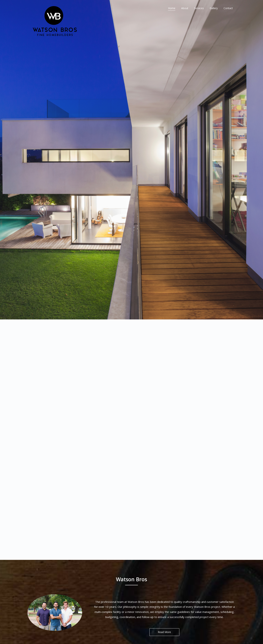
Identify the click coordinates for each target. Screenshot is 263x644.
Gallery (214, 8)
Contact (228, 8)
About (184, 8)
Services (199, 8)
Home (171, 8)
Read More (164, 555)
